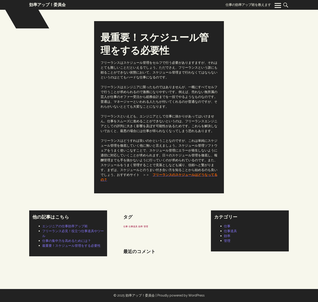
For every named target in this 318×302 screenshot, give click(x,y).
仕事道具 (230, 231)
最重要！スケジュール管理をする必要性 (71, 246)
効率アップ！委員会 (140, 295)
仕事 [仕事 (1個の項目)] (125, 226)
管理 (227, 241)
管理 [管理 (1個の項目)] (146, 226)
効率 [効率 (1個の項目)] (140, 226)
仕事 (227, 226)
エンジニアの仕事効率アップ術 (65, 226)
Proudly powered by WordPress (181, 295)
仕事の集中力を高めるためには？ (66, 241)
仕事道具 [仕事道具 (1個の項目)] (133, 226)
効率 (227, 236)
